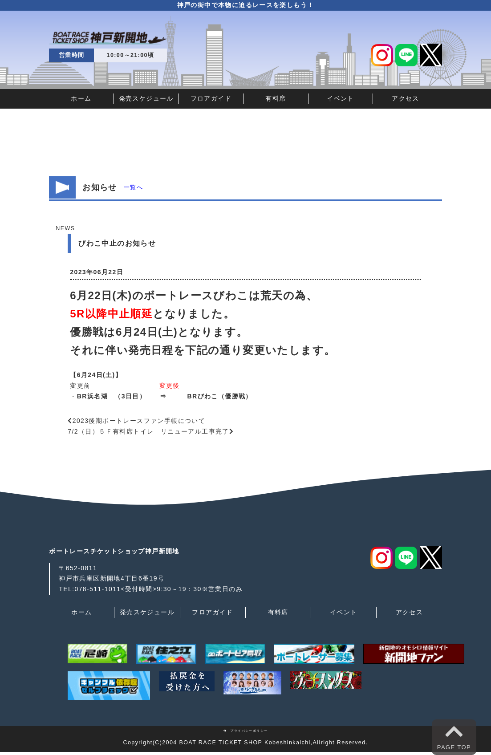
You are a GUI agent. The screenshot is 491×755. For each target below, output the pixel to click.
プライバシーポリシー (245, 730)
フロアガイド (211, 98)
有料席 (275, 98)
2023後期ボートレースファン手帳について (139, 420)
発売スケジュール (146, 98)
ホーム (81, 98)
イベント (340, 98)
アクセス (405, 98)
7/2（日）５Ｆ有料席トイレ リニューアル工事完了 (148, 431)
